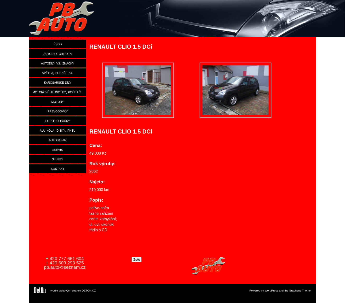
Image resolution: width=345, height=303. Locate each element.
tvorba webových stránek (66, 290)
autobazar (57, 139)
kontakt (57, 168)
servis (57, 149)
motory (57, 101)
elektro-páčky (57, 120)
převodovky (57, 111)
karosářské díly (57, 82)
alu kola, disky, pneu (57, 130)
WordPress (271, 290)
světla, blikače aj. (57, 72)
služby (57, 159)
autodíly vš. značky (57, 63)
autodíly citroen (58, 53)
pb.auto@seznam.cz (65, 267)
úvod (57, 43)
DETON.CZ (89, 290)
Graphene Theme (299, 290)
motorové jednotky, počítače (58, 91)
